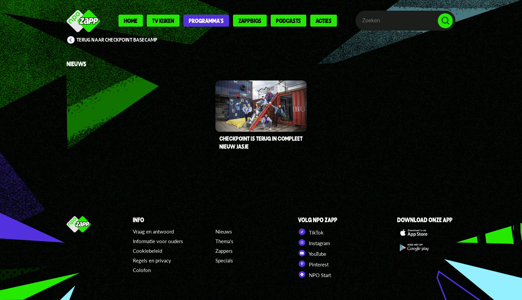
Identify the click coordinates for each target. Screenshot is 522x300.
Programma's (206, 21)
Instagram (314, 242)
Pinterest (313, 264)
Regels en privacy (152, 260)
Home (130, 21)
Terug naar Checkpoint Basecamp (117, 40)
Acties (324, 21)
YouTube (312, 253)
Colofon (142, 270)
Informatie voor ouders (158, 241)
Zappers (224, 251)
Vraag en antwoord (153, 231)
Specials (224, 260)
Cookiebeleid (147, 251)
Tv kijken (163, 21)
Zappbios (249, 21)
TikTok (311, 232)
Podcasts (288, 21)
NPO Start (314, 274)
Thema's (224, 241)
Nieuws (223, 231)
